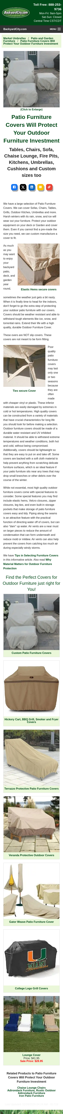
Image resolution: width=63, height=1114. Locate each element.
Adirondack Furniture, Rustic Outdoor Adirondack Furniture (31, 1092)
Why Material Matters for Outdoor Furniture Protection (27, 564)
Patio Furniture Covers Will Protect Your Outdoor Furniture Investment (30, 42)
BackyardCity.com (15, 29)
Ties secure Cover (24, 368)
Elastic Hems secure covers (39, 267)
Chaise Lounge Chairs (31, 1087)
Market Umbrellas (14, 38)
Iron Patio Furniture (31, 1095)
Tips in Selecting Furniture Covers (36, 555)
